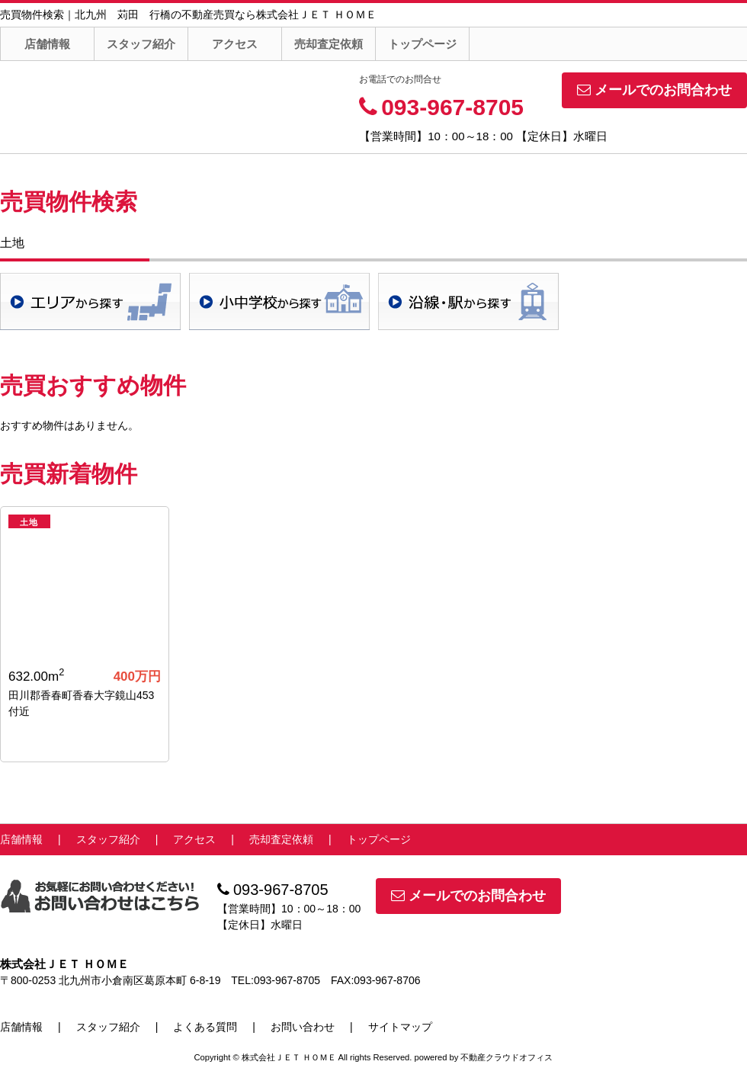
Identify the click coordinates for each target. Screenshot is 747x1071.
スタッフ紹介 (141, 43)
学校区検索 (279, 301)
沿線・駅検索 (468, 301)
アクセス (235, 43)
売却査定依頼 (328, 43)
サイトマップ (400, 1027)
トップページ (422, 43)
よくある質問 (205, 1027)
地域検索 (90, 301)
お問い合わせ (303, 1027)
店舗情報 (47, 43)
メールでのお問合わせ (654, 90)
